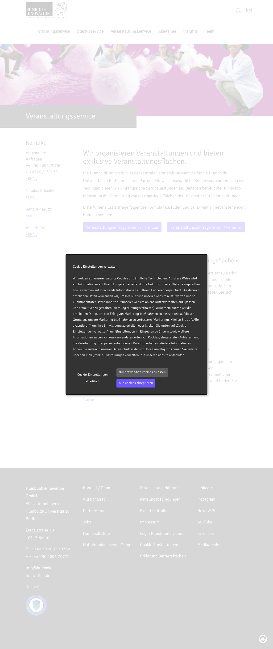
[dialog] (136, 324)
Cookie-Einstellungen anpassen (92, 378)
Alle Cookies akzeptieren (136, 383)
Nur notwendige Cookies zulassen (142, 372)
